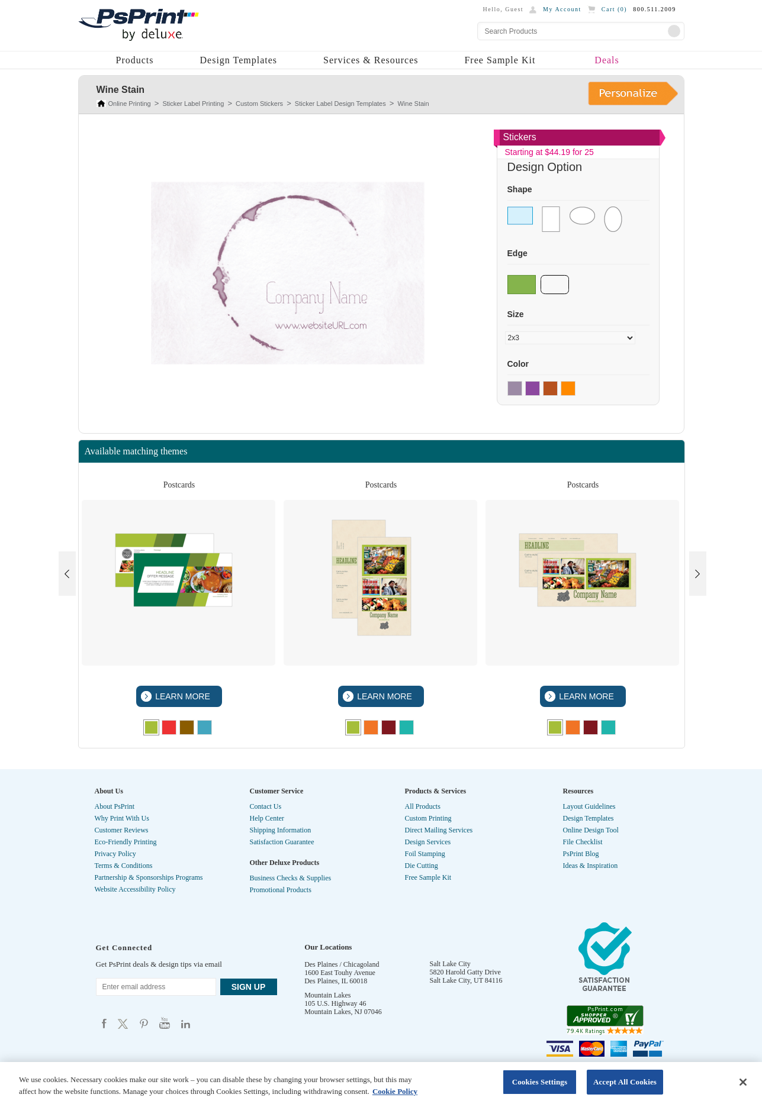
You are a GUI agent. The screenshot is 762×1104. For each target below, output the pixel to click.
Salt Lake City (450, 964)
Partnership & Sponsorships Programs (149, 877)
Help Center (267, 818)
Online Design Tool (591, 830)
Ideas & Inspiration (590, 865)
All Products (423, 806)
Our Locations (328, 946)
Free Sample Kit (499, 60)
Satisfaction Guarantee (282, 842)
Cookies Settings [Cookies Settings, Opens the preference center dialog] (539, 1081)
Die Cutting (421, 865)
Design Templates (239, 60)
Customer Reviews (122, 830)
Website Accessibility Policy (135, 889)
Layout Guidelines (589, 806)
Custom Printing (428, 818)
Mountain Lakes (327, 995)
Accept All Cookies (625, 1081)
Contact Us (266, 806)
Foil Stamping (425, 854)
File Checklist (583, 842)
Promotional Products (280, 890)
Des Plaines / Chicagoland (341, 964)
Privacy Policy (115, 854)
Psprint (104, 1023)
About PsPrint (115, 806)
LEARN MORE (181, 696)
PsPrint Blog (581, 854)
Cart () (614, 9)
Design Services (428, 842)
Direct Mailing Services (439, 830)
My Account (562, 9)
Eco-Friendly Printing (126, 842)
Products (135, 60)
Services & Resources (370, 60)
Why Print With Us (122, 818)
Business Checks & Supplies (291, 878)
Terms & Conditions (124, 865)
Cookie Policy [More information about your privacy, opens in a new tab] (394, 1091)
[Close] (743, 1082)
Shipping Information (280, 830)
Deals (606, 60)
